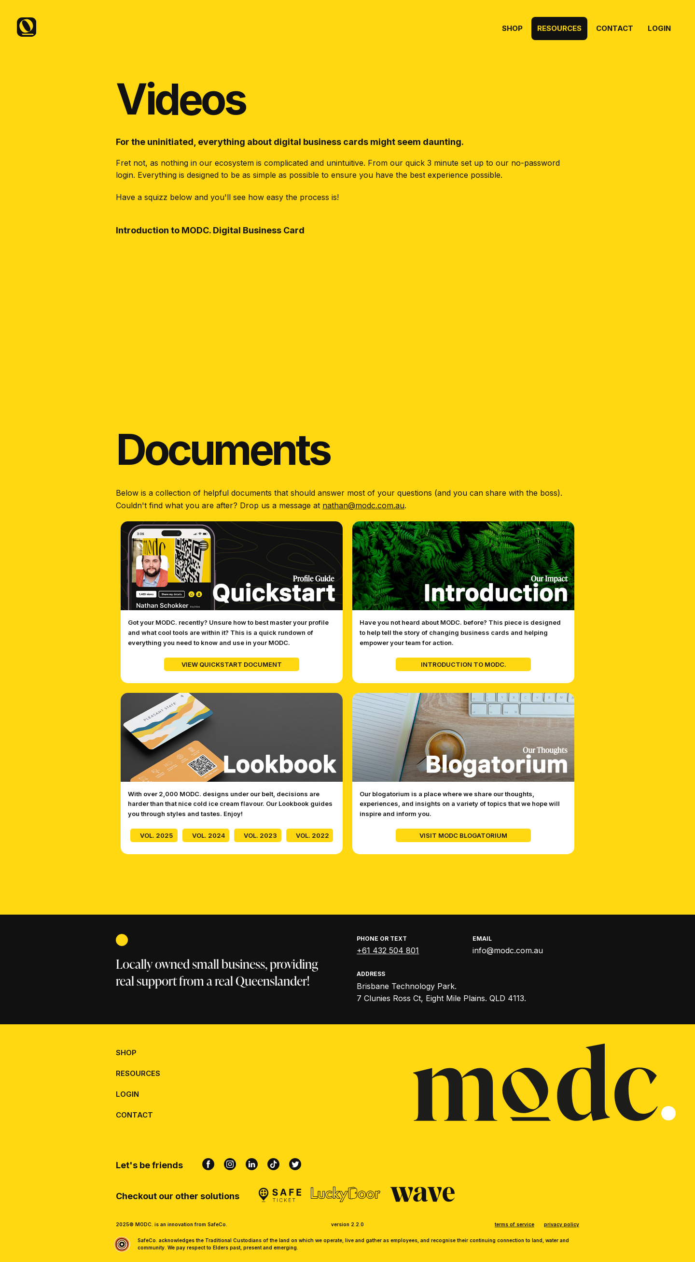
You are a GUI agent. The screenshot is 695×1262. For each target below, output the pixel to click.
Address (371, 973)
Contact (614, 28)
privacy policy (561, 1224)
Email (482, 938)
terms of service (514, 1224)
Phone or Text (382, 938)
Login (659, 28)
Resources (559, 28)
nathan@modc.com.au (363, 505)
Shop (512, 28)
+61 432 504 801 (388, 950)
